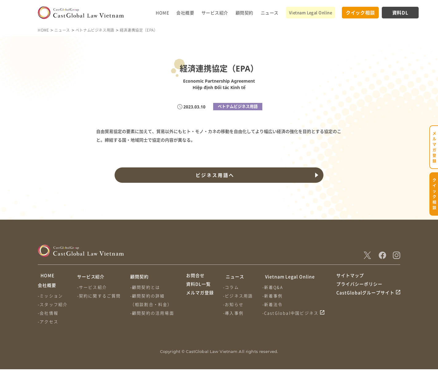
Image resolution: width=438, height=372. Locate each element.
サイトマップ (350, 276)
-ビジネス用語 (239, 296)
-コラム (232, 287)
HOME (162, 13)
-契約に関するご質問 (100, 296)
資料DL (400, 12)
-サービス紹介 (93, 287)
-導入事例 (234, 313)
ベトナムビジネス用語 (95, 30)
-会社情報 (48, 316)
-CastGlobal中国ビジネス (292, 313)
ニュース (270, 13)
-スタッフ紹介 (53, 307)
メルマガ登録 (200, 299)
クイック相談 (360, 12)
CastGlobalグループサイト (365, 299)
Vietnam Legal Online (310, 12)
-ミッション (50, 298)
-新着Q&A (274, 287)
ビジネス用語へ (214, 175)
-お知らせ (234, 304)
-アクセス (48, 324)
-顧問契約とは (147, 287)
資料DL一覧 (198, 288)
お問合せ (195, 276)
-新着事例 (274, 296)
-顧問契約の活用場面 (154, 313)
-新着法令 (274, 304)
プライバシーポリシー (359, 288)
